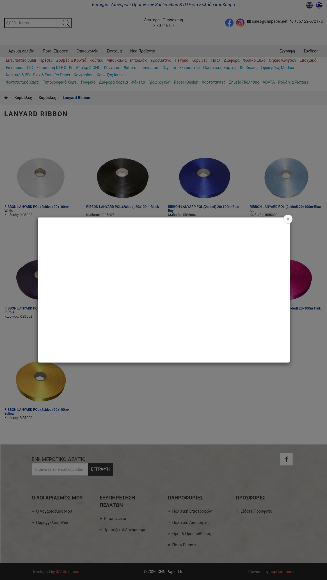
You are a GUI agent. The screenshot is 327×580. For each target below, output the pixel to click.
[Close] (287, 219)
